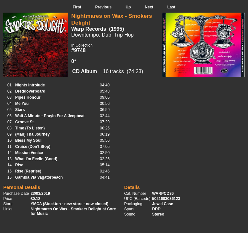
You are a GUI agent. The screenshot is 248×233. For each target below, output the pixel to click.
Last (171, 7)
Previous (103, 7)
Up (128, 7)
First (77, 7)
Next (149, 7)
